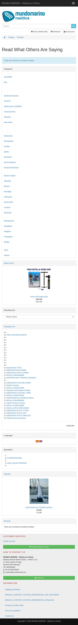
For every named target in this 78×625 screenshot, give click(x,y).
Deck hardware (10, 162)
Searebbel (8, 77)
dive (5, 82)
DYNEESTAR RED (14, 458)
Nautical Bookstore (11, 168)
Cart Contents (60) (39, 32)
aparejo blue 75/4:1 (14, 368)
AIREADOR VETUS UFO (16, 413)
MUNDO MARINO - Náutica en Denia (21, 3)
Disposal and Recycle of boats (18, 390)
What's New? (9, 263)
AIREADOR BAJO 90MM (16, 370)
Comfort (7, 207)
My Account (69, 32)
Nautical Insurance (11, 96)
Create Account (9, 541)
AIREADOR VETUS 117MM (18, 410)
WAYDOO (8, 157)
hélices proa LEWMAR (13, 106)
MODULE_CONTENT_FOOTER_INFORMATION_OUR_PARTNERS (32, 595)
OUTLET (7, 101)
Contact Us (9, 616)
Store (6, 250)
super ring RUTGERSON (17, 463)
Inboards (7, 117)
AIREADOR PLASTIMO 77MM (19, 393)
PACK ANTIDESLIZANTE (17, 335)
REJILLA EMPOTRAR (15, 395)
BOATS (7, 186)
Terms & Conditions (12, 611)
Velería (6, 255)
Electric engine (9, 176)
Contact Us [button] (39, 578)
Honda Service (9, 112)
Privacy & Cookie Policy (14, 605)
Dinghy (6, 242)
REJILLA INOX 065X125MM (18, 408)
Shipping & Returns (12, 589)
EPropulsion (8, 141)
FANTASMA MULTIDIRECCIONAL (20, 398)
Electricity (7, 213)
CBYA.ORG (8, 202)
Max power (8, 122)
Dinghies (7, 231)
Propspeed (8, 237)
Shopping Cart (9, 327)
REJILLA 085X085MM (15, 375)
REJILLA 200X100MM (15, 388)
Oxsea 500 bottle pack (39, 297)
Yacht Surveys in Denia (16, 403)
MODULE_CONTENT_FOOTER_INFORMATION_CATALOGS (29, 600)
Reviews (7, 521)
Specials (7, 474)
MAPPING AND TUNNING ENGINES (21, 378)
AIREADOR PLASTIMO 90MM (19, 383)
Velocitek (7, 181)
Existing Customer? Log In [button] (39, 547)
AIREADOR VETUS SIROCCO (19, 416)
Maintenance (9, 221)
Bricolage (7, 192)
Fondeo (7, 146)
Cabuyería (8, 197)
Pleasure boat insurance (16, 418)
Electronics (8, 136)
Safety (6, 152)
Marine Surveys (13, 385)
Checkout (56, 32)
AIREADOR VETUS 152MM (18, 373)
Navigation (8, 226)
